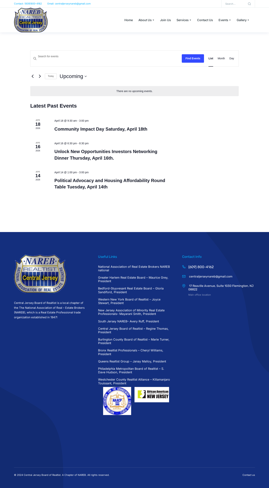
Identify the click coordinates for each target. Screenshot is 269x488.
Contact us (248, 474)
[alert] (134, 91)
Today (51, 76)
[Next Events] (40, 76)
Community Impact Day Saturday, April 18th (100, 129)
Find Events (192, 58)
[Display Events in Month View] (221, 58)
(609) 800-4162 (201, 267)
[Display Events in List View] (210, 58)
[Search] (249, 3)
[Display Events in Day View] (231, 58)
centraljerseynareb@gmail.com (210, 276)
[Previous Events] (32, 76)
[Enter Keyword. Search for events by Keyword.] (106, 56)
